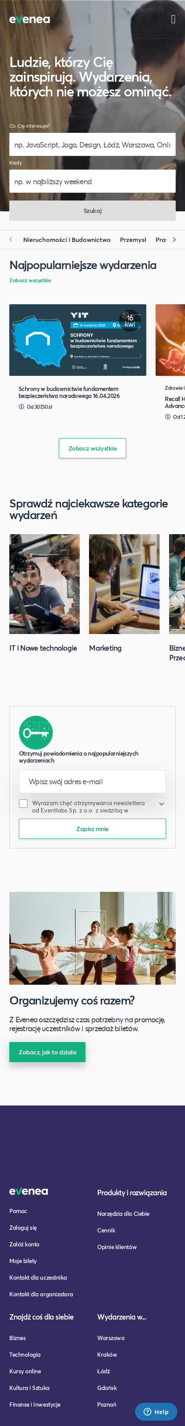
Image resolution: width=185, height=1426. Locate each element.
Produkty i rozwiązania (132, 1192)
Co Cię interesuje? (29, 126)
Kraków (107, 1354)
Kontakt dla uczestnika (38, 1277)
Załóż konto (24, 1244)
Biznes (17, 1338)
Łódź (103, 1371)
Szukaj (92, 210)
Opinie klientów (117, 1247)
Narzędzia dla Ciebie (123, 1213)
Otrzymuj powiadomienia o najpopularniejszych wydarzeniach (78, 757)
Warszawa (110, 1338)
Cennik (106, 1230)
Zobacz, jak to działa (47, 1052)
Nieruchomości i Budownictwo (67, 239)
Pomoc (18, 1211)
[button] (14, 239)
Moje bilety (23, 1261)
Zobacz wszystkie (30, 280)
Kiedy (15, 163)
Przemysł (133, 239)
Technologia (25, 1354)
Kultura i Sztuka (29, 1388)
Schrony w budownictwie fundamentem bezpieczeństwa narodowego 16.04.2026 (69, 392)
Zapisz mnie (92, 828)
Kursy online (25, 1371)
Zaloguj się (23, 1227)
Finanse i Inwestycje (34, 1404)
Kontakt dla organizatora (41, 1294)
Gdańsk (106, 1388)
